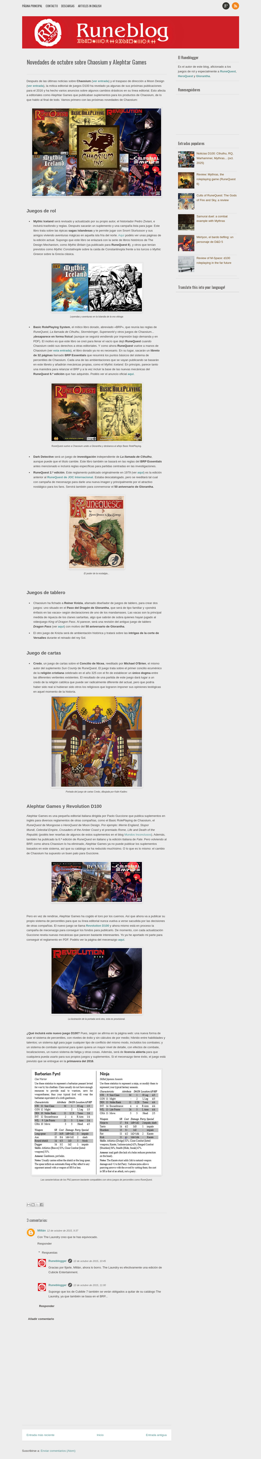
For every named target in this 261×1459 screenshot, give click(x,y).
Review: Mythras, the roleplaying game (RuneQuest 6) (216, 179)
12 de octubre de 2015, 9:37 (62, 1230)
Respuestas (49, 1252)
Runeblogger (58, 1261)
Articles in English (89, 6)
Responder (45, 1243)
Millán (42, 1230)
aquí (131, 374)
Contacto (52, 6)
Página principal (32, 6)
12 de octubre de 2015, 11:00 (89, 1285)
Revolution (94, 925)
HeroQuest (185, 76)
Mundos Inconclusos (137, 834)
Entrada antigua (156, 1435)
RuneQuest (228, 71)
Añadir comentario (41, 1319)
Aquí (121, 235)
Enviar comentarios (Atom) (58, 1450)
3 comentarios (159, 71)
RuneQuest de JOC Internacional (70, 477)
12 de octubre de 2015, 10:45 (89, 1261)
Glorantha (203, 76)
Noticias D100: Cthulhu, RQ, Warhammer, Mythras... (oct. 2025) (215, 158)
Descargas (68, 6)
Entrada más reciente (41, 1435)
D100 (105, 925)
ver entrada (100, 81)
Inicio (100, 1435)
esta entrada (62, 350)
